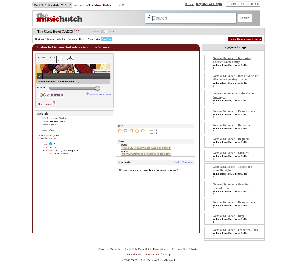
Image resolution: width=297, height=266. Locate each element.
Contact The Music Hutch (138, 248)
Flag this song (47, 104)
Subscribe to (98, 5)
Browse (189, 4)
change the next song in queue (245, 39)
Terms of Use (180, 248)
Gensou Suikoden (59, 118)
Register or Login (209, 4)
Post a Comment (184, 162)
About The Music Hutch (110, 248)
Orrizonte (53, 124)
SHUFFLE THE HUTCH (243, 4)
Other (52, 130)
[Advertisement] (156, 86)
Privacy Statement (162, 248)
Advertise (194, 248)
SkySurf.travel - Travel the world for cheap (148, 254)
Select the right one (47, 138)
